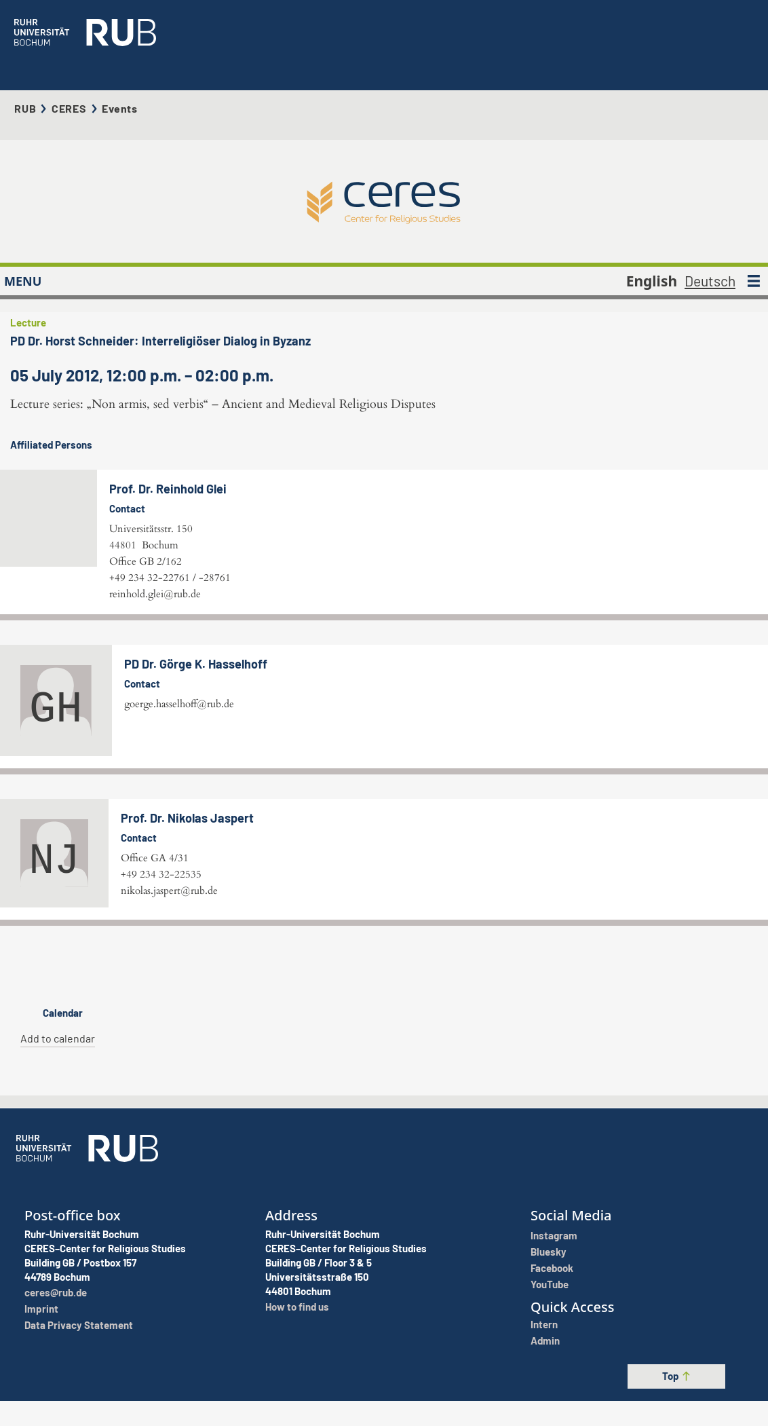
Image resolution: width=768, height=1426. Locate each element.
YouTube (550, 1334)
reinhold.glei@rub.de (365, 531)
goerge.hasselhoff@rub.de (179, 816)
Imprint (41, 1359)
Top (676, 1413)
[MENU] (754, 231)
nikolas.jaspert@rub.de (169, 1003)
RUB (25, 83)
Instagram (554, 1285)
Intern (544, 1374)
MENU (22, 231)
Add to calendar (57, 1137)
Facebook (552, 1318)
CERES (69, 83)
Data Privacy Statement (78, 1375)
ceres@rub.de (55, 1342)
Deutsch (710, 230)
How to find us (297, 1357)
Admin (545, 1391)
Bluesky (549, 1302)
